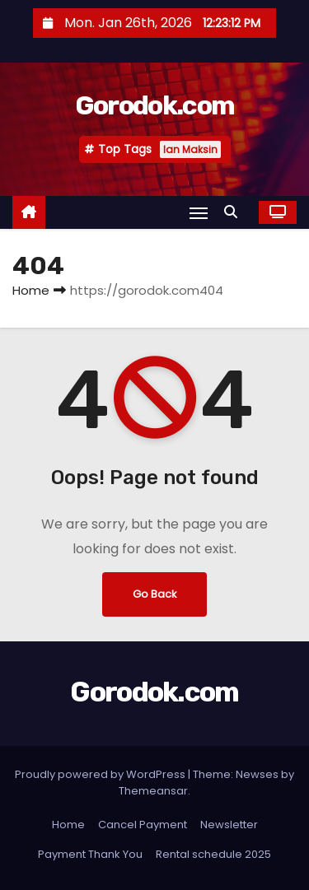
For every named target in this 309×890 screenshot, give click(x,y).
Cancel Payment (142, 824)
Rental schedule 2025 (213, 854)
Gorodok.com (154, 105)
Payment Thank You (90, 854)
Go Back (154, 594)
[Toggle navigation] (198, 213)
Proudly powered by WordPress (101, 774)
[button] (235, 212)
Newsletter (229, 824)
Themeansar (153, 791)
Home (30, 290)
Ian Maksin (190, 149)
